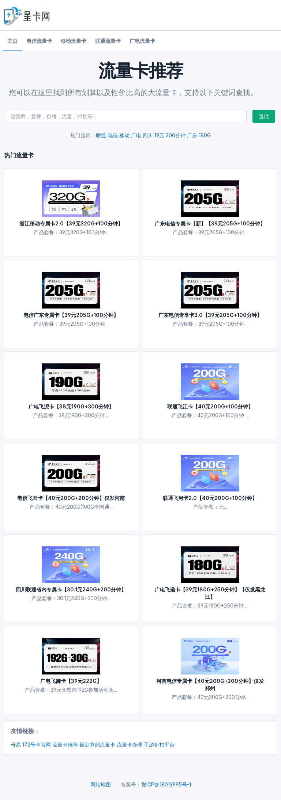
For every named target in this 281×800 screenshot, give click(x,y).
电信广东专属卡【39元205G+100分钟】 (71, 315)
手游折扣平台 (159, 744)
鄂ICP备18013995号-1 (166, 784)
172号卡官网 (36, 744)
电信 (113, 135)
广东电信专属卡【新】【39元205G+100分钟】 (210, 223)
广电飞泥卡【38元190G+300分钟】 (71, 406)
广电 (136, 135)
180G (205, 135)
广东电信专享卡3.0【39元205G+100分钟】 (210, 315)
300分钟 (176, 135)
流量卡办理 (129, 744)
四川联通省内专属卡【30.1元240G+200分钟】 (71, 589)
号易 (16, 744)
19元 (159, 135)
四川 (148, 135)
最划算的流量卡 (97, 744)
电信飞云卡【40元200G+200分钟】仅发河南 (71, 498)
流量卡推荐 (65, 744)
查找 (264, 116)
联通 (101, 135)
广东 (192, 135)
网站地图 (100, 784)
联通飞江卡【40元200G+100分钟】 (210, 406)
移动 (124, 135)
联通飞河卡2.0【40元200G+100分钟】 (210, 498)
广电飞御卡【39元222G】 (71, 681)
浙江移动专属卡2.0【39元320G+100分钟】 (71, 223)
